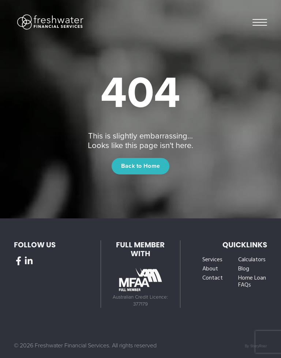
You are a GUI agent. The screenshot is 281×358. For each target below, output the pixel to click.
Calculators (252, 259)
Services (212, 259)
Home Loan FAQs (252, 282)
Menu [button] (259, 22)
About (210, 269)
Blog (243, 269)
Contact (212, 278)
